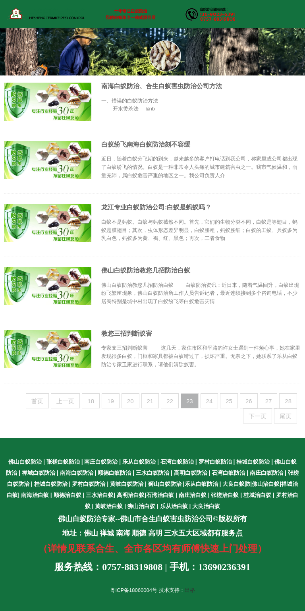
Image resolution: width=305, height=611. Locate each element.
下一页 (257, 416)
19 (110, 401)
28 (288, 401)
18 (90, 401)
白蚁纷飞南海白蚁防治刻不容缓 (145, 144)
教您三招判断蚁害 (126, 333)
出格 (190, 590)
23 (189, 401)
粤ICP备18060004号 (133, 590)
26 (248, 401)
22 (169, 401)
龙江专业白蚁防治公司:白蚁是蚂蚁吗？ (156, 207)
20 (130, 401)
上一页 (65, 401)
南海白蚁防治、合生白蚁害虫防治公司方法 (161, 86)
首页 (37, 401)
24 (209, 401)
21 (150, 401)
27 (268, 401)
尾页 (285, 416)
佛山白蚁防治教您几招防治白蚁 (145, 270)
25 (229, 401)
